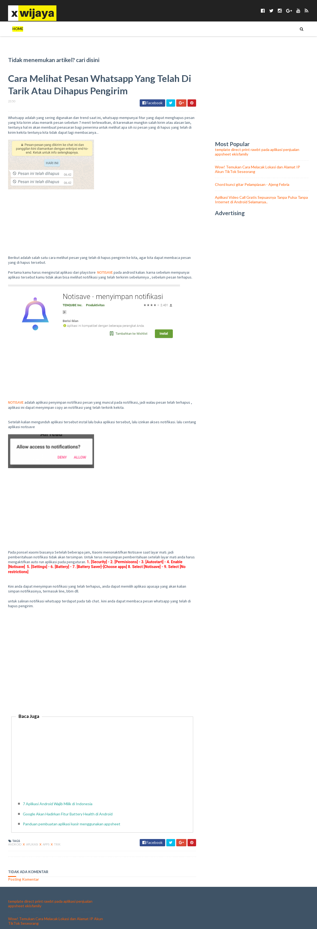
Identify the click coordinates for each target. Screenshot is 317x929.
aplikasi (32, 829)
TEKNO (54, 29)
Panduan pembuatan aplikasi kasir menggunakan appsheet (71, 809)
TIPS (35, 29)
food (247, 29)
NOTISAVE (105, 257)
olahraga (271, 29)
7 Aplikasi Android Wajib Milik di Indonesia (57, 789)
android (15, 829)
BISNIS (143, 29)
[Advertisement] (102, 655)
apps (46, 829)
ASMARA (164, 29)
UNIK (95, 29)
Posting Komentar (23, 864)
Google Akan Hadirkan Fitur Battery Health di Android (68, 799)
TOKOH (75, 29)
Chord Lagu (222, 29)
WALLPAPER (191, 29)
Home (17, 29)
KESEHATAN (118, 29)
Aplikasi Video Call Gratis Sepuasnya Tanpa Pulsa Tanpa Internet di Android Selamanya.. (261, 184)
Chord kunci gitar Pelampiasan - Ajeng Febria (252, 169)
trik (57, 829)
